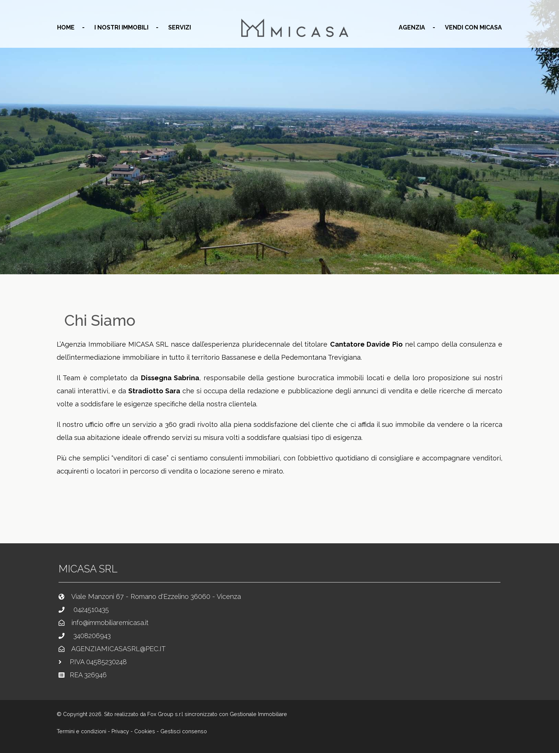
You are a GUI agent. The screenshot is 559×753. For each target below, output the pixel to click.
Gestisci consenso (183, 731)
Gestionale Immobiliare (258, 714)
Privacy (120, 731)
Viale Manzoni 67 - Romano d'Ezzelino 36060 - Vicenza (156, 596)
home (66, 27)
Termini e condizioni (81, 731)
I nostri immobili (121, 27)
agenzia (412, 27)
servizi (179, 27)
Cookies (144, 731)
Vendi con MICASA (473, 27)
